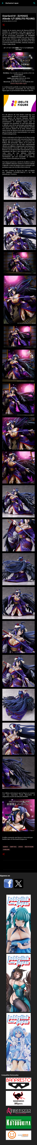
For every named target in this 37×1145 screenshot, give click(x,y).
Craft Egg (13, 846)
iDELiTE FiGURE (29, 846)
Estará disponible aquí (18, 83)
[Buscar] (34, 3)
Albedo (5, 846)
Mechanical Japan (11, 3)
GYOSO (21, 846)
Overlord (6, 849)
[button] (3, 25)
